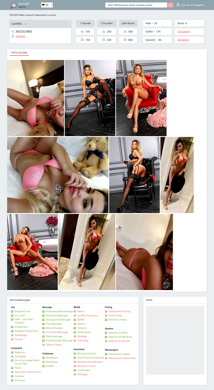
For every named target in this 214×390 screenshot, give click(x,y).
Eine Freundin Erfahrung (90, 357)
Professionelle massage (59, 311)
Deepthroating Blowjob (90, 361)
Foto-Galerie (19, 52)
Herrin (80, 311)
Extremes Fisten (118, 319)
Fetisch (19, 339)
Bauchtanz (52, 361)
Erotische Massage (57, 315)
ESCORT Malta (17, 15)
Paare (18, 367)
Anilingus (82, 374)
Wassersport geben (119, 354)
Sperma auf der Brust (120, 336)
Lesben (50, 366)
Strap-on (82, 328)
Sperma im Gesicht (119, 341)
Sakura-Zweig (53, 344)
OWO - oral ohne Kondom (24, 321)
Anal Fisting (115, 315)
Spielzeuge (21, 335)
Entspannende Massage (59, 340)
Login (190, 4)
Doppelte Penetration (26, 331)
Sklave (81, 323)
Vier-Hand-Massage (57, 332)
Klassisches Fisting (119, 311)
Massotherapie (54, 328)
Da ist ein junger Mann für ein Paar (27, 362)
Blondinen (183, 39)
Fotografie (20, 356)
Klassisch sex (22, 311)
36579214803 (24, 31)
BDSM (80, 319)
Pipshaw (19, 376)
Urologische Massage (58, 319)
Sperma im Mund (118, 332)
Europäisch (184, 31)
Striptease (51, 357)
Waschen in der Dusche (28, 372)
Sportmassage (54, 336)
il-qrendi (29, 15)
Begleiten (20, 352)
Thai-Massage (54, 323)
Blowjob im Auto (86, 366)
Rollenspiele (84, 332)
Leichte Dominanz (87, 315)
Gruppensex (21, 326)
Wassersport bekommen (122, 358)
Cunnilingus (83, 370)
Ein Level (20, 315)
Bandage (82, 336)
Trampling (82, 340)
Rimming (20, 380)
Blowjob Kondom (86, 353)
